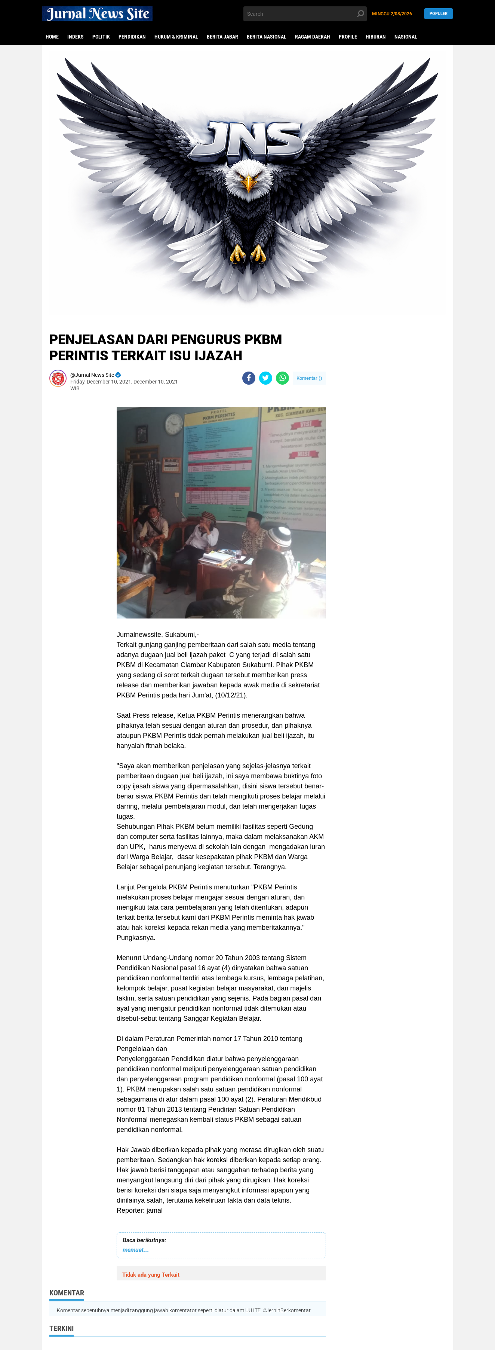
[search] (305, 13)
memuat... (136, 1249)
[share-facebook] (248, 378)
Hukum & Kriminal (176, 37)
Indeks (75, 37)
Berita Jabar (222, 37)
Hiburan (376, 37)
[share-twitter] (265, 378)
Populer (439, 13)
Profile (348, 37)
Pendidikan (132, 37)
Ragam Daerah (312, 37)
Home (52, 37)
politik (101, 37)
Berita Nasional (266, 37)
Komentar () (309, 378)
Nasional (405, 37)
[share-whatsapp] (282, 378)
